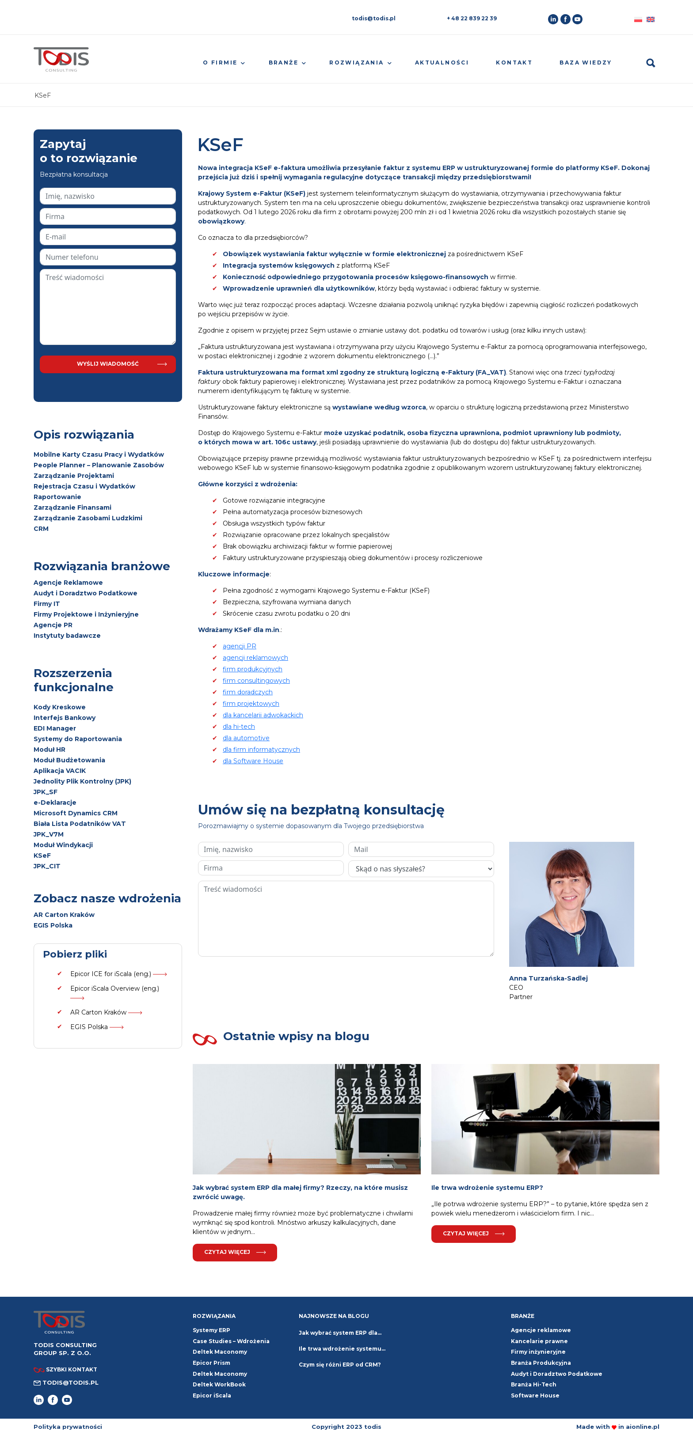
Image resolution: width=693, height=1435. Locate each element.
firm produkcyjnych (252, 669)
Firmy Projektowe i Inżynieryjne (86, 614)
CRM (41, 529)
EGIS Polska (53, 925)
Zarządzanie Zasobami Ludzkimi (88, 518)
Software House (535, 1395)
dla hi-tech (239, 727)
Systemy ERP (211, 1330)
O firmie (220, 62)
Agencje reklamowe (541, 1330)
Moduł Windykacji (63, 845)
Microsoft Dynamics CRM (76, 813)
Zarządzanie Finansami (72, 507)
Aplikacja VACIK (60, 771)
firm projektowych (251, 704)
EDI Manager (55, 728)
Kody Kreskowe (60, 707)
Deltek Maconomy (220, 1374)
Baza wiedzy (586, 62)
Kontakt (514, 62)
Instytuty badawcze (67, 636)
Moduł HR (49, 749)
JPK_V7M (49, 834)
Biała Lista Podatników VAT (80, 824)
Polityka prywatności (68, 1426)
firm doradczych (248, 692)
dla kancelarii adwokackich (263, 715)
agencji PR (239, 646)
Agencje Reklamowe (68, 583)
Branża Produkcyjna (541, 1362)
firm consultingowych (256, 681)
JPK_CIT (47, 866)
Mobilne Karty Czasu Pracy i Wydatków (99, 454)
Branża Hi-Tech (533, 1384)
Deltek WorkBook (219, 1384)
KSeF (42, 855)
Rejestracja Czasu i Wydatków (84, 486)
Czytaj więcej (235, 1252)
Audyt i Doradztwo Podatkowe (85, 593)
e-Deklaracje (55, 802)
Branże (283, 62)
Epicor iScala (212, 1395)
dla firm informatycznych (261, 749)
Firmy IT (47, 604)
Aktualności (442, 62)
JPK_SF (45, 792)
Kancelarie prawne (539, 1341)
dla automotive (246, 738)
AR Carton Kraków (64, 915)
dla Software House (253, 761)
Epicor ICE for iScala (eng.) (118, 974)
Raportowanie (57, 497)
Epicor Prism (211, 1362)
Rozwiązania (356, 62)
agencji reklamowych (255, 658)
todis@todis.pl (374, 18)
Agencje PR (53, 625)
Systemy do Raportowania (78, 739)
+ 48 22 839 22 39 (472, 18)
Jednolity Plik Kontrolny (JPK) (82, 781)
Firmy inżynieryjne (538, 1351)
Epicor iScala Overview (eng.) (114, 992)
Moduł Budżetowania (69, 760)
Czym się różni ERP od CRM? (340, 1364)
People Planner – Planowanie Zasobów (99, 465)
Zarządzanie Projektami (74, 476)
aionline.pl (642, 1426)
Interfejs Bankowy (64, 718)
